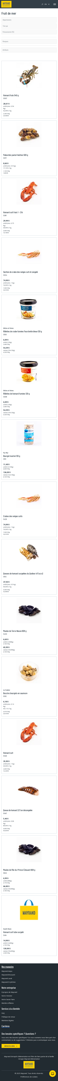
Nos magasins (8, 966)
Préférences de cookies (29, 1077)
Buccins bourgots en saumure (15, 693)
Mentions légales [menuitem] (8, 1020)
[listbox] (29, 19)
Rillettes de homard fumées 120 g (16, 393)
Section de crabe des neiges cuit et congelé (20, 272)
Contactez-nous (10, 1046)
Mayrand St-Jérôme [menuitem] (9, 982)
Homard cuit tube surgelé (13, 932)
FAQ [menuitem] (3, 1013)
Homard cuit (8, 752)
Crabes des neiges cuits (12, 516)
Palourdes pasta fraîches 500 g (15, 155)
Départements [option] (7, 20)
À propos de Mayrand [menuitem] (9, 992)
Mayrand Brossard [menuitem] (8, 975)
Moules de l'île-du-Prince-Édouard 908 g (19, 869)
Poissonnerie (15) (8, 32)
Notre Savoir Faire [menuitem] (8, 999)
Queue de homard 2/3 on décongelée (17, 810)
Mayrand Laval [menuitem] (7, 978)
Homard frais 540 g (11, 95)
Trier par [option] (5, 26)
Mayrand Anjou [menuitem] (7, 971)
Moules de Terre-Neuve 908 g (14, 631)
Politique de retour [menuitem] (8, 1017)
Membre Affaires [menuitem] (8, 1003)
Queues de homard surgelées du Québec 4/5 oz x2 (23, 573)
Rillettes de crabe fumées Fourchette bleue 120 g (22, 331)
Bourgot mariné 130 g (11, 456)
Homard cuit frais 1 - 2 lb (13, 212)
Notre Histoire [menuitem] (7, 996)
